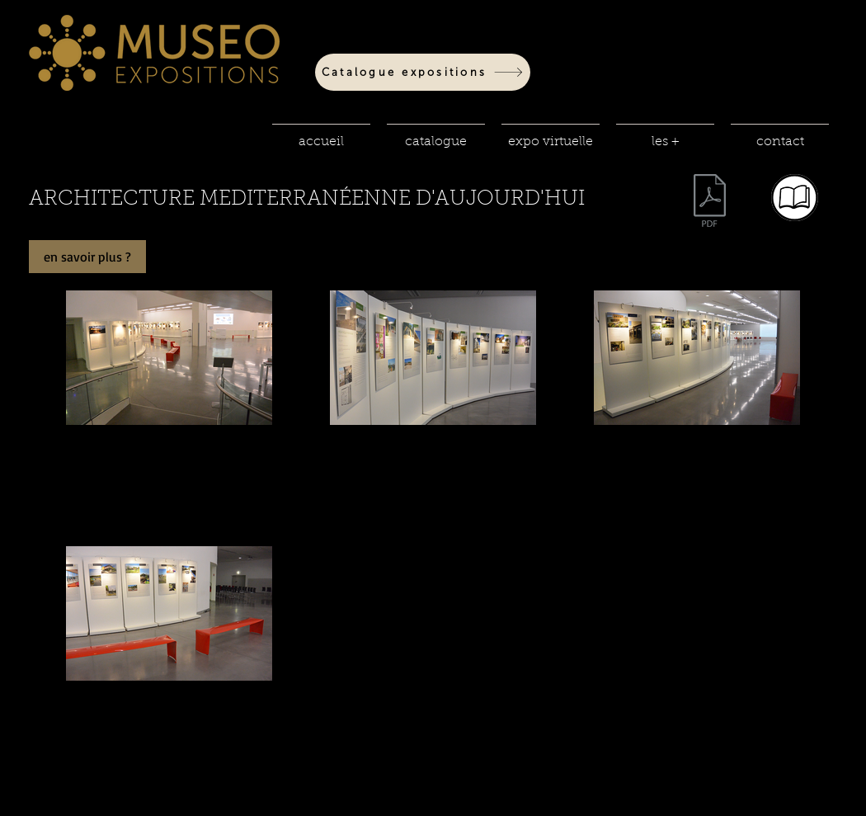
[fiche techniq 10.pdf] (709, 202)
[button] (436, 134)
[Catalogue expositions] (422, 72)
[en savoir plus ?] (87, 256)
